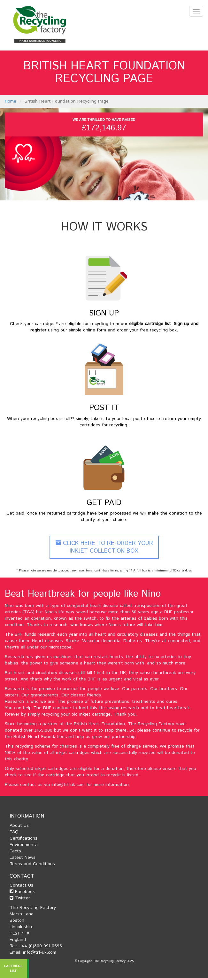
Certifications (23, 838)
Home (10, 101)
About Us (19, 825)
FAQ (14, 832)
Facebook (22, 892)
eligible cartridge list (150, 324)
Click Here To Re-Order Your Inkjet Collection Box (104, 547)
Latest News (22, 857)
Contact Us (21, 885)
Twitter (20, 898)
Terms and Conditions (32, 864)
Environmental (24, 845)
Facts (15, 851)
